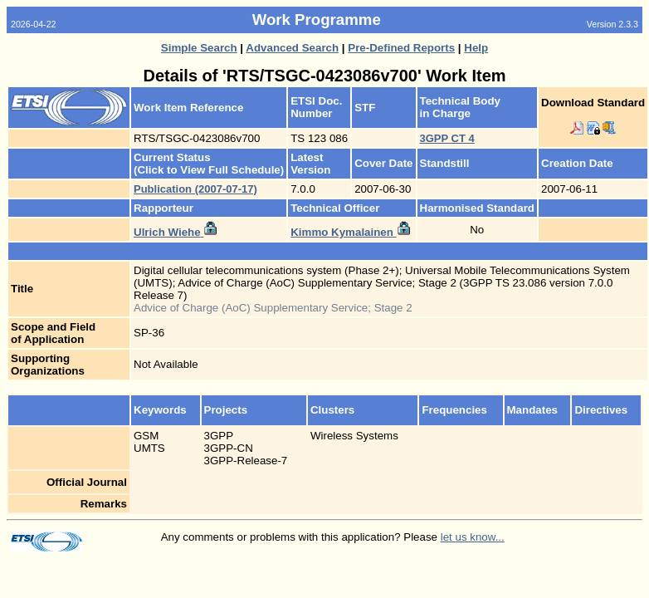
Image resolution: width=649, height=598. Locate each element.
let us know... (473, 537)
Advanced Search (292, 48)
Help (476, 48)
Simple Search (199, 48)
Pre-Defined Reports (401, 48)
